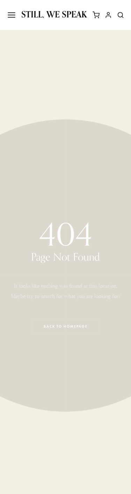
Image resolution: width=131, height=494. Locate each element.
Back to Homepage (66, 326)
